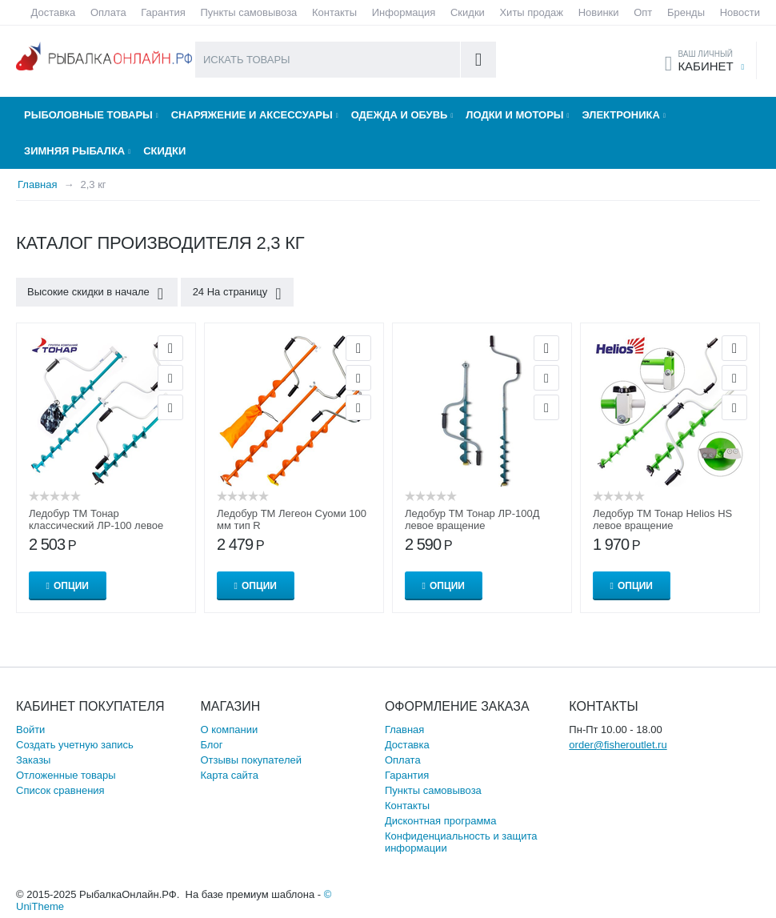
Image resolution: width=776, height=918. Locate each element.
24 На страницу (235, 294)
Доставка (53, 12)
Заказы (33, 760)
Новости (740, 12)
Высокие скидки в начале (96, 294)
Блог (211, 745)
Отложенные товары (66, 775)
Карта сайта (229, 775)
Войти (30, 730)
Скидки (467, 12)
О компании (229, 730)
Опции (71, 585)
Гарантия (163, 12)
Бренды (686, 12)
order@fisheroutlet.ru (617, 745)
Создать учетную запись (75, 745)
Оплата (108, 12)
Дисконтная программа (441, 821)
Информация (404, 12)
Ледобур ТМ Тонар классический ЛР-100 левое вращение (96, 525)
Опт (643, 12)
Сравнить (170, 407)
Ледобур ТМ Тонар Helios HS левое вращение (662, 519)
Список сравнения (60, 790)
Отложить (170, 378)
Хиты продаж (531, 12)
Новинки (598, 12)
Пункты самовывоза (248, 12)
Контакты (334, 12)
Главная (404, 730)
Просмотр (170, 348)
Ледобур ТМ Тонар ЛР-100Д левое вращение (472, 519)
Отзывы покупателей (251, 760)
